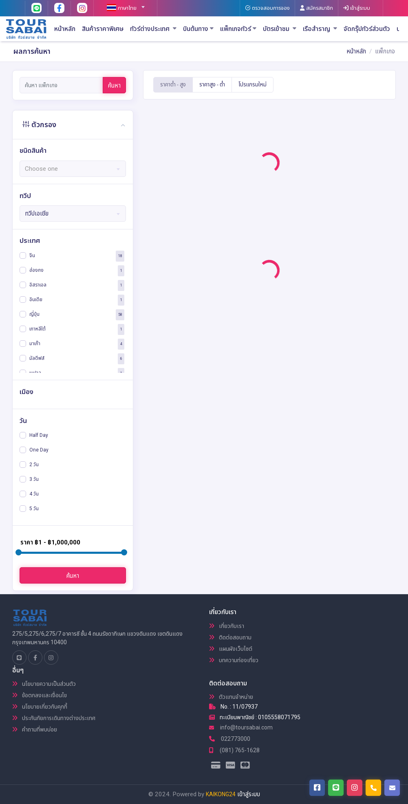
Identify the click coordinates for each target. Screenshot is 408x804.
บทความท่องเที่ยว (233, 660)
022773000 (229, 739)
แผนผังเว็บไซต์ (230, 648)
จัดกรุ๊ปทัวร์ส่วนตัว (367, 29)
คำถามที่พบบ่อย (34, 729)
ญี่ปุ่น (34, 314)
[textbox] (122, 8)
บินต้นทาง (198, 29)
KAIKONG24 (221, 794)
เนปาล (35, 373)
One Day (39, 450)
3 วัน (34, 479)
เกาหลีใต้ (37, 329)
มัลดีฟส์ (36, 358)
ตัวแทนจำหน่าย (231, 697)
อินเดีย (35, 299)
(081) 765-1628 (234, 750)
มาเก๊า (34, 343)
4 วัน (34, 494)
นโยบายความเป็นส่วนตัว (44, 684)
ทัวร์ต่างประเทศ (153, 29)
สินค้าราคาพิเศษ (103, 29)
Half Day (38, 435)
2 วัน (34, 464)
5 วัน (34, 508)
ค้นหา (114, 85)
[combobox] (122, 4)
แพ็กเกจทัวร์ (238, 29)
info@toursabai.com (241, 727)
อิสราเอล (37, 285)
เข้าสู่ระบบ (248, 794)
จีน (32, 255)
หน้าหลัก (64, 29)
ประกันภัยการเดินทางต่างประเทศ (53, 718)
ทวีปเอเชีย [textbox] (37, 213)
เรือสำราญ (320, 29)
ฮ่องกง (36, 270)
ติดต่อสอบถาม (230, 637)
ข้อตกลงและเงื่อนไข (39, 695)
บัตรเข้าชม (279, 29)
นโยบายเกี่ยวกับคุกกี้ (39, 706)
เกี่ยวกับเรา (226, 626)
